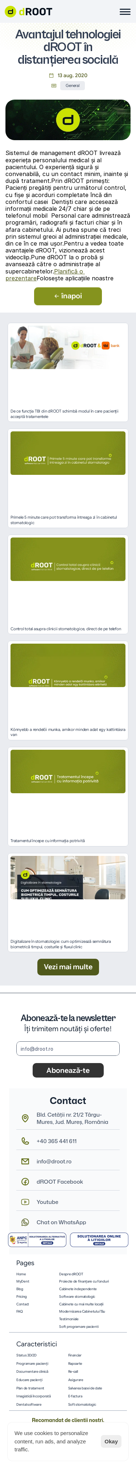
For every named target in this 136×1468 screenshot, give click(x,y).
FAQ (19, 1311)
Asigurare (75, 1380)
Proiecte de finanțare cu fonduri (84, 1281)
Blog (19, 1289)
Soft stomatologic (82, 1404)
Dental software (29, 1404)
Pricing (21, 1297)
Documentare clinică (32, 1371)
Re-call (73, 1371)
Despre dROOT (71, 1274)
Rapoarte (75, 1364)
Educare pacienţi (29, 1380)
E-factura (75, 1396)
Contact (22, 1304)
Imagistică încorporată (33, 1396)
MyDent (22, 1281)
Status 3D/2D (26, 1355)
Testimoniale (68, 1319)
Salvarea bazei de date (85, 1388)
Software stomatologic (77, 1297)
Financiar (75, 1355)
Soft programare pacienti (78, 1327)
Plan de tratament (30, 1388)
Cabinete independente (78, 1289)
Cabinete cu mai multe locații (81, 1304)
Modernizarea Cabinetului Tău (82, 1311)
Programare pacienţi (32, 1364)
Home (21, 1274)
